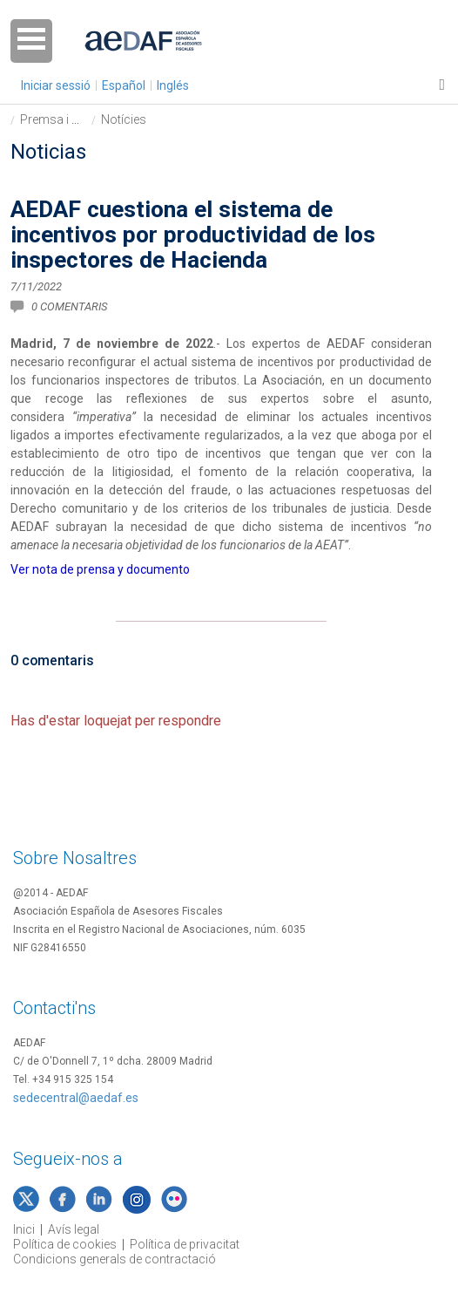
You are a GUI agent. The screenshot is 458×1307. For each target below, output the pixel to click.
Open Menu (31, 41)
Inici (24, 1229)
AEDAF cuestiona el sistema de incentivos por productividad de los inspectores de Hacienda (192, 234)
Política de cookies (65, 1244)
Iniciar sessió (56, 85)
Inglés (173, 85)
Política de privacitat (184, 1244)
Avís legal (73, 1229)
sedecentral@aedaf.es (75, 1098)
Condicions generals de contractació (114, 1259)
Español (123, 85)
